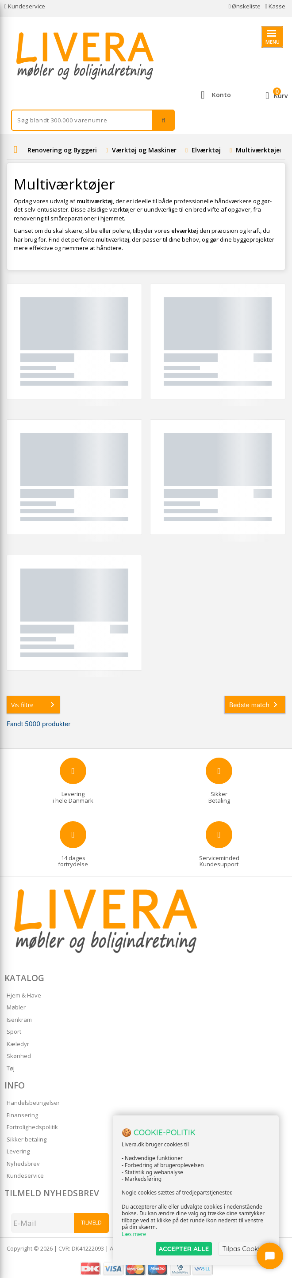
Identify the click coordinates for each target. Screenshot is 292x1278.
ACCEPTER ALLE (184, 1248)
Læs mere (134, 1234)
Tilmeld (91, 1222)
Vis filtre (34, 704)
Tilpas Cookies (244, 1248)
